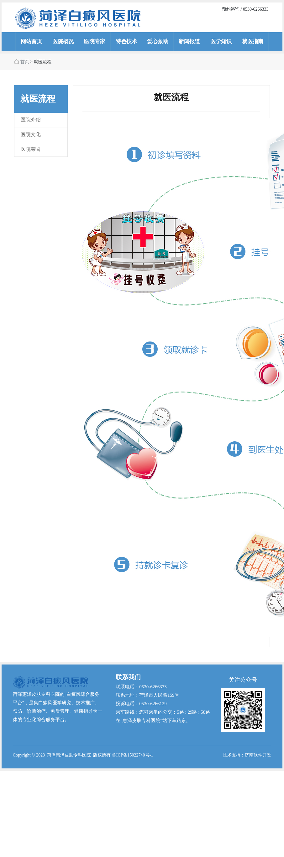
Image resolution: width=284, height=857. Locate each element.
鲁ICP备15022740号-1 (132, 755)
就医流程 (42, 61)
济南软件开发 (258, 755)
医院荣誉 (31, 149)
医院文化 (31, 134)
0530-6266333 (153, 686)
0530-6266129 (153, 703)
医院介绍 (31, 119)
